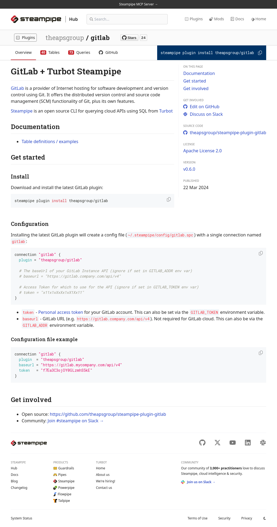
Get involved (196, 88)
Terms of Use (197, 518)
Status (21, 518)
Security (224, 518)
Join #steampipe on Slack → (76, 421)
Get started (194, 81)
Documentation (199, 73)
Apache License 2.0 (202, 151)
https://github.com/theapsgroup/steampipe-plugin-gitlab (108, 414)
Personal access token (60, 312)
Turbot (166, 111)
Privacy (246, 518)
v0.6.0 (189, 169)
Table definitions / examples (50, 141)
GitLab (17, 88)
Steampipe (21, 111)
